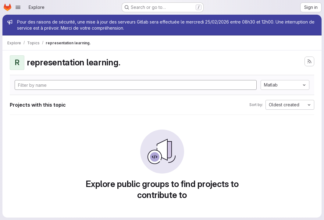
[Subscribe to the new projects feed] (309, 61)
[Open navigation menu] (18, 7)
